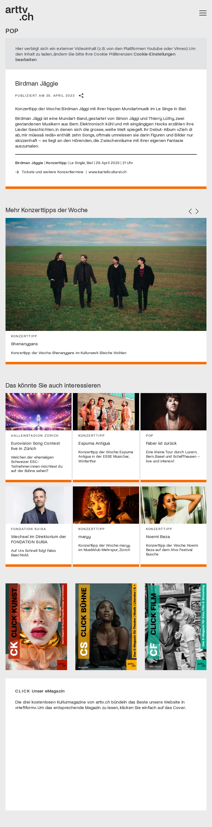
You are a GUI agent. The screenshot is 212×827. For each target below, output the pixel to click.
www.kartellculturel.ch (107, 171)
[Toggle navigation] (202, 13)
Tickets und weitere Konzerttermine (52, 171)
